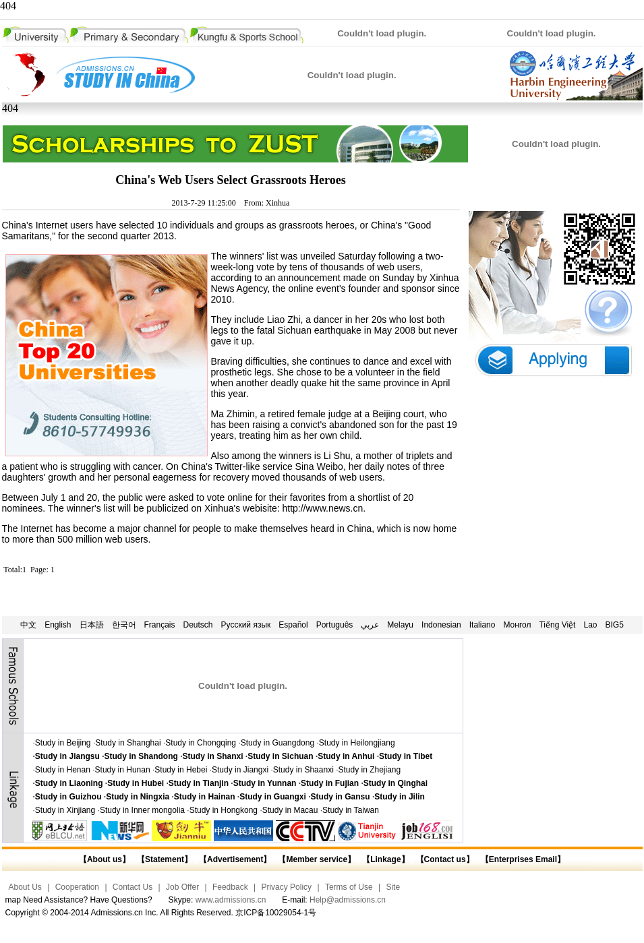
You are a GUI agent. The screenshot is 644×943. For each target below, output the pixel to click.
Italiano (482, 625)
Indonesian (441, 625)
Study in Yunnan (265, 783)
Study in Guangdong (277, 743)
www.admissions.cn (231, 900)
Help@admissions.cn (348, 900)
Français (159, 625)
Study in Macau (290, 810)
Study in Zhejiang (369, 769)
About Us (25, 887)
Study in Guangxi (272, 796)
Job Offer (182, 887)
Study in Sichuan (280, 756)
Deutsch (198, 625)
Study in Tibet (405, 756)
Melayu (400, 625)
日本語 (92, 625)
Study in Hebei (180, 769)
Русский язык (246, 625)
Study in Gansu (340, 796)
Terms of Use (349, 887)
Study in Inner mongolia (142, 810)
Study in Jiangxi (240, 769)
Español (293, 625)
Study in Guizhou (68, 796)
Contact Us (132, 887)
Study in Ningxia (137, 796)
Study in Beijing (63, 743)
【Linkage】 (385, 859)
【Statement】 (164, 859)
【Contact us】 (443, 859)
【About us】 (104, 859)
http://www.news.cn (322, 508)
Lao (590, 625)
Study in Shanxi (213, 756)
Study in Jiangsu (67, 756)
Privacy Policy (286, 887)
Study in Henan (62, 769)
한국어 (124, 625)
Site (393, 887)
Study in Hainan (204, 796)
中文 (28, 625)
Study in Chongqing (200, 743)
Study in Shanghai (127, 743)
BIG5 (615, 625)
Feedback (230, 887)
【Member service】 (316, 859)
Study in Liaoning (69, 783)
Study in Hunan (122, 769)
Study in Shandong (141, 756)
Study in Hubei (135, 783)
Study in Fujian (330, 783)
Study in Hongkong (223, 810)
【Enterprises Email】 (523, 859)
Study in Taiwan (350, 810)
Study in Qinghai (395, 783)
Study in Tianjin (199, 783)
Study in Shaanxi (303, 769)
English (58, 625)
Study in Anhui (346, 756)
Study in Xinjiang (65, 810)
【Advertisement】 (235, 859)
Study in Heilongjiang (357, 743)
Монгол (517, 625)
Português (334, 625)
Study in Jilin (399, 796)
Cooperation (77, 887)
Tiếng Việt (557, 625)
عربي (370, 625)
